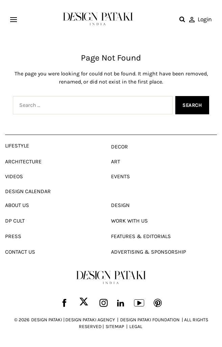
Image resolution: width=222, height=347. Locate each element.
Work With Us (129, 220)
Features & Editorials (141, 236)
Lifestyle (17, 145)
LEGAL (135, 326)
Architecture (23, 161)
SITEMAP (115, 326)
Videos (14, 176)
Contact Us (20, 252)
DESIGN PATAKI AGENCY (90, 320)
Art (115, 161)
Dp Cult (15, 220)
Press (13, 236)
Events (120, 176)
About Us (17, 205)
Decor (119, 146)
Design (120, 205)
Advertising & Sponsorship (148, 252)
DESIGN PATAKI (46, 320)
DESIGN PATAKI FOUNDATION (150, 320)
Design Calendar (28, 191)
